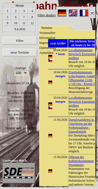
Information (47, 38)
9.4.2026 (19, 29)
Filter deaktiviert (49, 15)
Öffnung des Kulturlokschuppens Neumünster (81, 161)
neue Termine (20, 52)
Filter (20, 41)
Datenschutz (47, 48)
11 (24, 23)
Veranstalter (47, 33)
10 (15, 23)
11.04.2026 (60, 120)
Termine (46, 28)
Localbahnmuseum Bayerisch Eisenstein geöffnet (81, 101)
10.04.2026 (60, 72)
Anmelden (46, 53)
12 (32, 23)
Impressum (46, 43)
